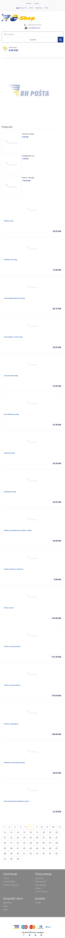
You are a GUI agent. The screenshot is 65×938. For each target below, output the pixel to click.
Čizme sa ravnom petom (12, 646)
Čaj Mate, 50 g (8, 221)
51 (24, 853)
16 (31, 832)
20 (56, 832)
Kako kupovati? (40, 881)
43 (31, 848)
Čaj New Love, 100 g (10, 259)
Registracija (38, 8)
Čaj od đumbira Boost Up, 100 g (14, 298)
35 (37, 843)
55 (50, 853)
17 (37, 832)
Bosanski (20, 8)
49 (11, 853)
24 (24, 837)
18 (44, 832)
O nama (6, 878)
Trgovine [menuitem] (33, 39)
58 (11, 859)
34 (31, 843)
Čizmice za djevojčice (11, 724)
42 (24, 848)
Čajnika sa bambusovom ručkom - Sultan (18, 530)
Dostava (38, 888)
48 (5, 853)
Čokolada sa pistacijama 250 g (14, 762)
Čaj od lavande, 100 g (11, 376)
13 (11, 832)
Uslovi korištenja (9, 881)
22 (11, 837)
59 (18, 859)
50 (18, 853)
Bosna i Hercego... (28, 178)
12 (5, 832)
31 (11, 843)
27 (44, 837)
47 (56, 848)
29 (56, 837)
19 (50, 832)
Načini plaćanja (40, 885)
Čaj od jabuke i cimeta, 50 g (13, 337)
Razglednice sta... (28, 156)
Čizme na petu (9, 608)
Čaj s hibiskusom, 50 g (11, 414)
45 (44, 848)
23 (18, 837)
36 (44, 843)
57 (5, 859)
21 (5, 837)
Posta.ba (36, 3)
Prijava (46, 8)
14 (18, 832)
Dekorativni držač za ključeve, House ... (17, 801)
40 (11, 848)
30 (5, 843)
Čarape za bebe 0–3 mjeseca (13, 569)
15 (24, 832)
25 (31, 837)
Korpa (5, 909)
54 (44, 853)
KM (30, 8)
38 (56, 843)
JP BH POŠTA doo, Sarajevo (33, 932)
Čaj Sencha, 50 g (9, 453)
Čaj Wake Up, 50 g (10, 492)
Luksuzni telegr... (28, 134)
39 (5, 848)
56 (56, 853)
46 (50, 848)
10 (53, 827)
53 (37, 853)
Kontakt (38, 903)
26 (37, 837)
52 (31, 853)
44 (37, 848)
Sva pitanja (39, 878)
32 (18, 843)
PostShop (29, 3)
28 (50, 837)
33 (24, 843)
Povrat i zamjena (41, 891)
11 (59, 827)
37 (50, 843)
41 (18, 848)
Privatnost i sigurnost (11, 885)
